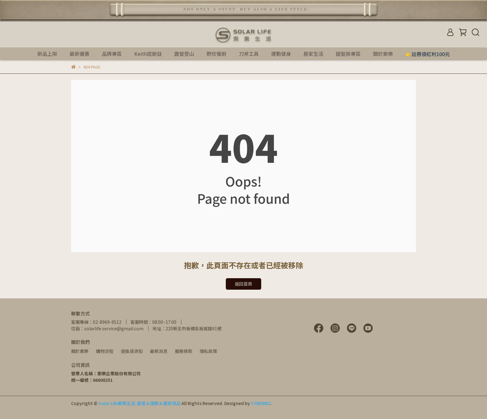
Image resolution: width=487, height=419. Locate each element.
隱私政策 (208, 351)
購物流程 (104, 351)
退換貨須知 (132, 351)
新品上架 (47, 53)
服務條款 (183, 351)
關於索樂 (80, 351)
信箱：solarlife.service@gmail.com (107, 328)
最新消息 (158, 351)
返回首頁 (243, 284)
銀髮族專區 (348, 53)
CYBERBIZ (261, 403)
